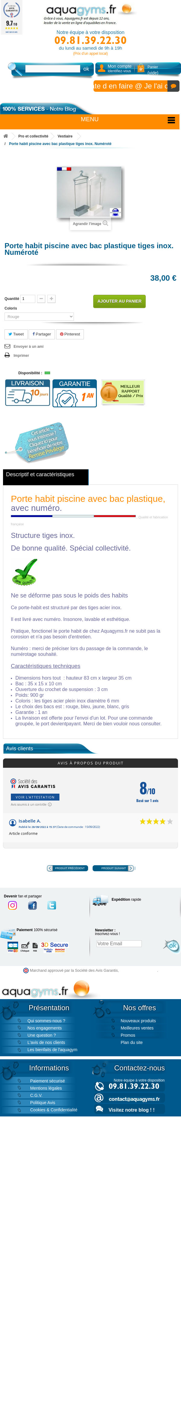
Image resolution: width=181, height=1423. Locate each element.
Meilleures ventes (137, 1028)
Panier (153, 70)
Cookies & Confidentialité (53, 1109)
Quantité (12, 299)
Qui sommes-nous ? (46, 1020)
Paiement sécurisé (47, 1081)
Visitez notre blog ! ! (131, 1110)
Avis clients (19, 748)
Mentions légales (46, 1088)
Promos (128, 1035)
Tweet (16, 334)
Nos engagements (44, 1028)
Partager (42, 334)
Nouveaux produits (138, 1020)
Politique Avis (42, 1102)
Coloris (11, 308)
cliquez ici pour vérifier (138, 970)
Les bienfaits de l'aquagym (52, 1049)
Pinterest (70, 334)
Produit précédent (70, 868)
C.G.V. (36, 1095)
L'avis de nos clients (46, 1042)
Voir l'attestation (35, 797)
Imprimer (21, 355)
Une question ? (41, 1035)
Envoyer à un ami (28, 346)
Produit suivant (113, 868)
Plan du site (132, 1042)
